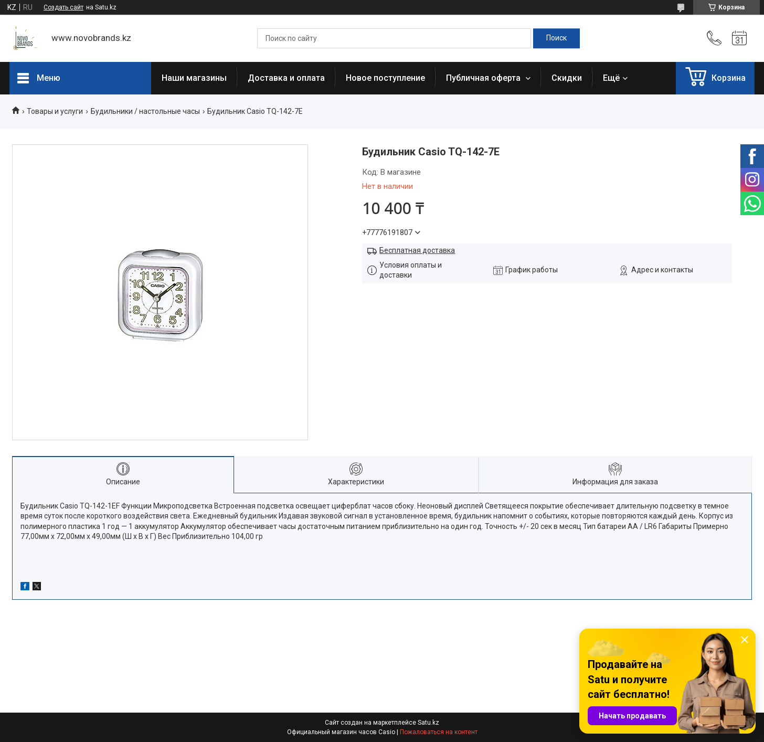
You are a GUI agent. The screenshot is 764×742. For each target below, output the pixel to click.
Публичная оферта (484, 78)
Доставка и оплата (286, 78)
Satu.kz (428, 722)
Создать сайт (63, 7)
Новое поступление (385, 78)
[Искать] (556, 38)
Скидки (566, 78)
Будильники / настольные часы (145, 111)
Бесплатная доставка (417, 250)
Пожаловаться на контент (439, 732)
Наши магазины (194, 78)
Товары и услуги (55, 111)
